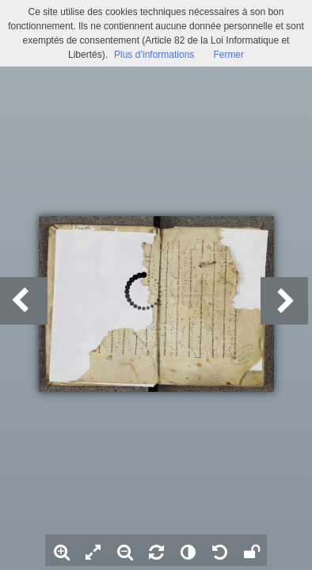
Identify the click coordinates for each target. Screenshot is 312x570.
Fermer (228, 54)
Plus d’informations (154, 54)
